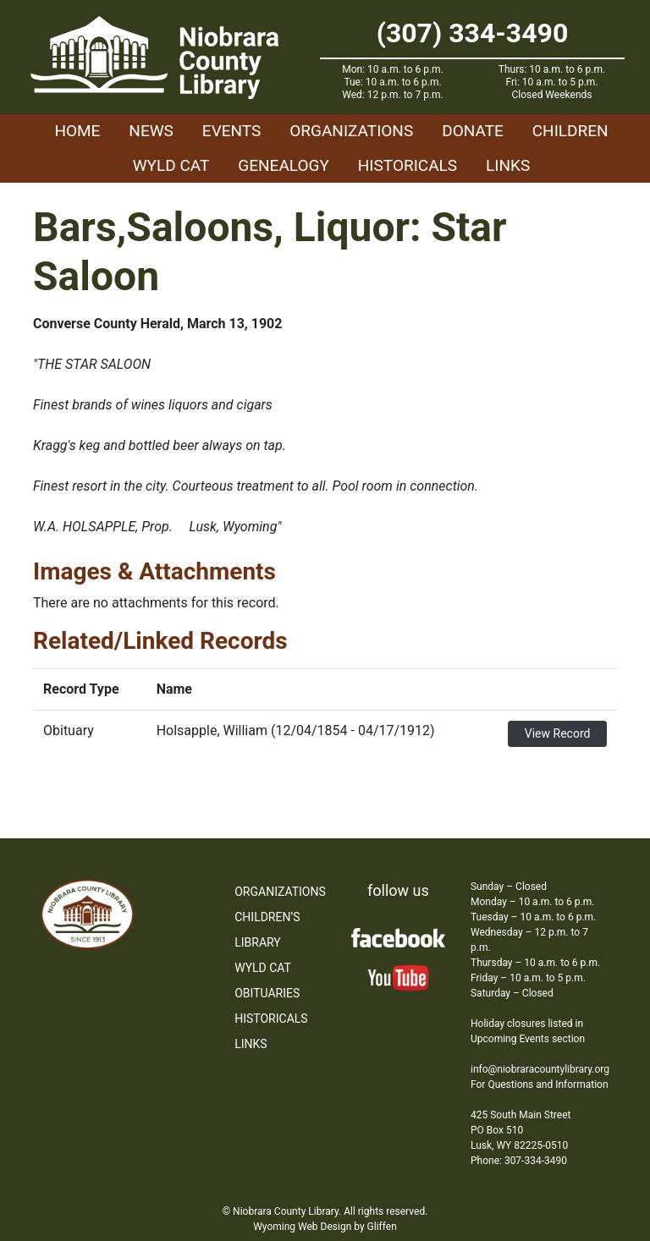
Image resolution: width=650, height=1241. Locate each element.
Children (570, 130)
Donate (473, 130)
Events (231, 130)
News (151, 130)
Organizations (351, 130)
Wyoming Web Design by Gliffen (325, 1227)
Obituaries (267, 993)
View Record (558, 733)
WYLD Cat (171, 165)
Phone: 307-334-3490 (519, 1161)
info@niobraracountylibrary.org (540, 1069)
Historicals (407, 165)
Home (77, 130)
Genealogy (283, 165)
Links (508, 165)
